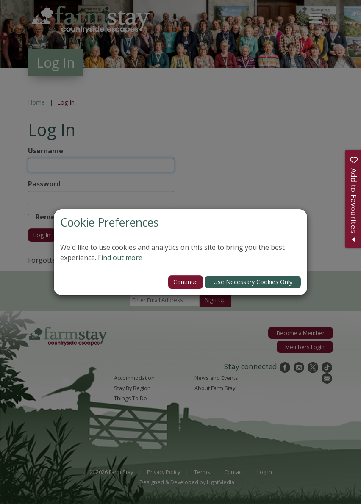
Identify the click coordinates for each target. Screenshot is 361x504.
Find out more (120, 257)
